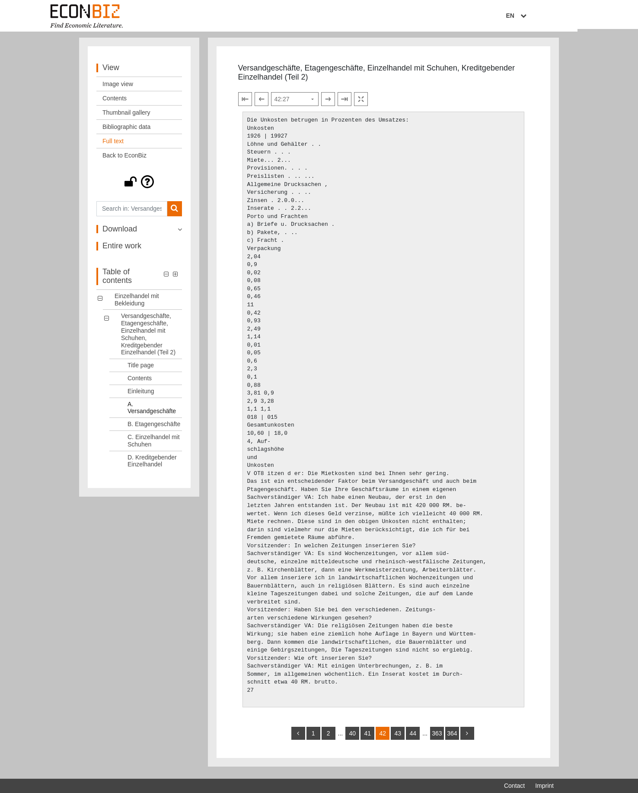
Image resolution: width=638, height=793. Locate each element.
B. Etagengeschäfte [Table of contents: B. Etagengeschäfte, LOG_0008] (154, 427)
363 (437, 736)
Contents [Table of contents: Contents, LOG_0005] (140, 381)
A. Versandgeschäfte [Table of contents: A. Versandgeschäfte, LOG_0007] (152, 411)
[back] (298, 736)
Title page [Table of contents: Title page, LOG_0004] (141, 368)
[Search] (174, 212)
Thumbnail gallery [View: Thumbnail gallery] (126, 115)
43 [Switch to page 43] (397, 736)
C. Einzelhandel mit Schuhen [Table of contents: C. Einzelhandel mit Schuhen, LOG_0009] (154, 444)
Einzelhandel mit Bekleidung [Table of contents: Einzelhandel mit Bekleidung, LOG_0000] (137, 303)
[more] (467, 736)
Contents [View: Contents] (114, 101)
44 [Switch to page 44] (412, 736)
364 (452, 736)
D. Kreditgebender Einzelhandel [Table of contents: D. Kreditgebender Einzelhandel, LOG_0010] (152, 464)
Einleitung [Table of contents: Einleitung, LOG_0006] (141, 394)
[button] (139, 185)
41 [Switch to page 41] (367, 736)
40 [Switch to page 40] (352, 736)
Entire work (121, 249)
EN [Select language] (547, 16)
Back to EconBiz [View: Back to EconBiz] (124, 158)
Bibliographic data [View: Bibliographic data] (126, 130)
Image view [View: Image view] (117, 87)
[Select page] (294, 102)
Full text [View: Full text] (113, 144)
